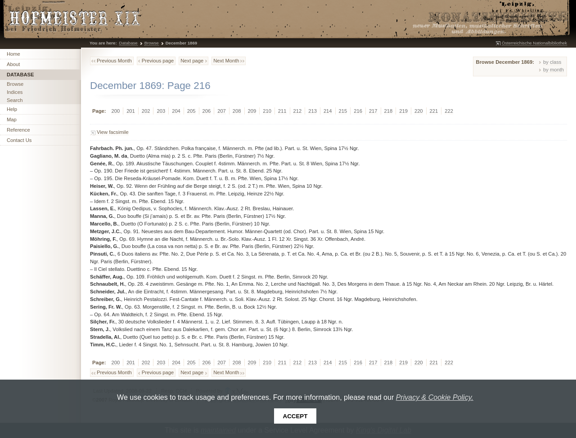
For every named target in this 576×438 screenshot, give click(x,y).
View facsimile (113, 132)
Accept (295, 416)
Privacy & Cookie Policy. (434, 397)
